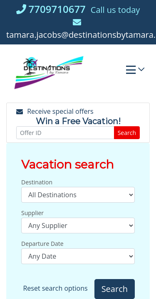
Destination (36, 182)
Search (127, 133)
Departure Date (42, 244)
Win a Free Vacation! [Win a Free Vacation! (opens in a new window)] (78, 121)
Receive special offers (55, 111)
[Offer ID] (65, 132)
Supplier (32, 213)
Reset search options (55, 288)
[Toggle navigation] (135, 72)
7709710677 (51, 9)
